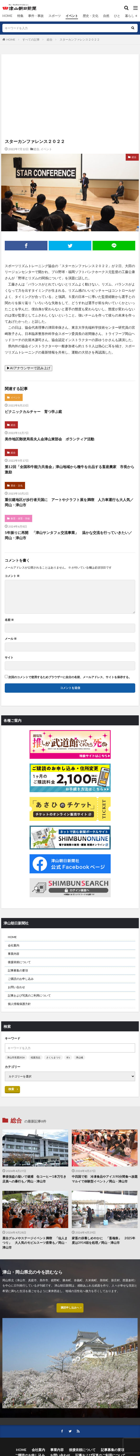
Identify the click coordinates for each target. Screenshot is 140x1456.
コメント (12, 576)
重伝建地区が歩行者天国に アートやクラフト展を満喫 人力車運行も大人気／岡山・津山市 (69, 502)
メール (11, 638)
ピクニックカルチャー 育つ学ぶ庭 (33, 411)
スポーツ (51, 16)
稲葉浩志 (35, 1057)
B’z (68, 1057)
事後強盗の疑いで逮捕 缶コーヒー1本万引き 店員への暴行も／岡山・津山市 (35, 1179)
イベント (67, 16)
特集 (19, 16)
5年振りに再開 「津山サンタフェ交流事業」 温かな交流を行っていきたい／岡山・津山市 (68, 535)
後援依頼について (19, 962)
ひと (110, 16)
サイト (9, 657)
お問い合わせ (16, 987)
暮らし (122, 16)
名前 (9, 619)
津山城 (79, 1057)
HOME (6, 16)
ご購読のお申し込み (21, 979)
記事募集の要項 (18, 970)
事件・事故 (33, 16)
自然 (100, 16)
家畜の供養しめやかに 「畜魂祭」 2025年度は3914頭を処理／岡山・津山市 (103, 1240)
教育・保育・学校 (20, 518)
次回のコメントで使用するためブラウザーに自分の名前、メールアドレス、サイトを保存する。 (69, 677)
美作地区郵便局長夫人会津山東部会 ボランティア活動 (49, 439)
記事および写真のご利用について (29, 995)
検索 (11, 1089)
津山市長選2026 (16, 1057)
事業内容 (13, 953)
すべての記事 (31, 39)
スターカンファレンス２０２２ (80, 39)
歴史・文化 (85, 16)
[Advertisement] (70, 75)
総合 (134, 16)
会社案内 (13, 945)
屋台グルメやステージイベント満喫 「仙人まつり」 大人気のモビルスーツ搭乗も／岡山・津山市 (34, 1242)
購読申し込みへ (70, 1309)
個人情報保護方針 (19, 1004)
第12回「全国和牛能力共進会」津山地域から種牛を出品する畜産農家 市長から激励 (69, 469)
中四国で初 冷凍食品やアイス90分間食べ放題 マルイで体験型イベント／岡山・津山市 (105, 1179)
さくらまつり (53, 1057)
